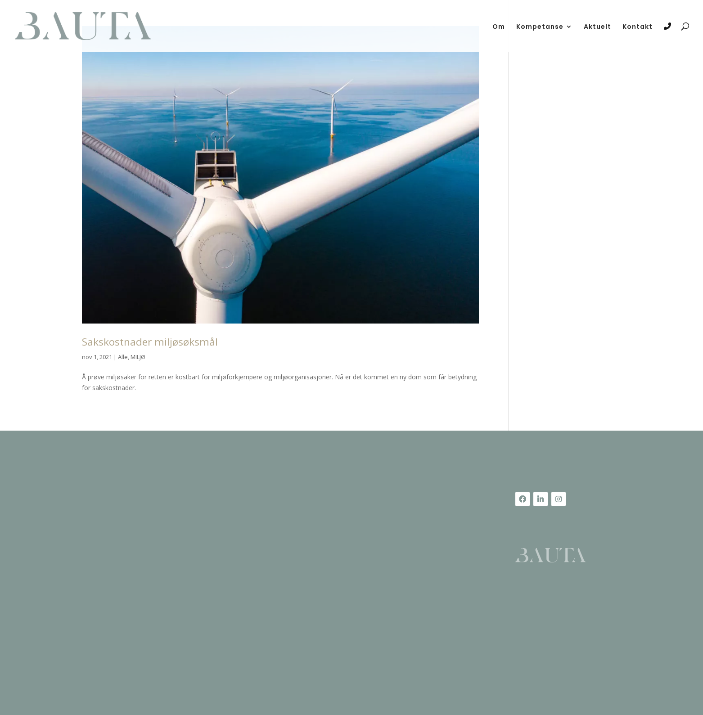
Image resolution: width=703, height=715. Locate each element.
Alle (123, 357)
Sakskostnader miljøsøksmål (150, 342)
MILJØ (138, 357)
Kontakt (637, 27)
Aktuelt (597, 27)
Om (498, 27)
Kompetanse (539, 27)
